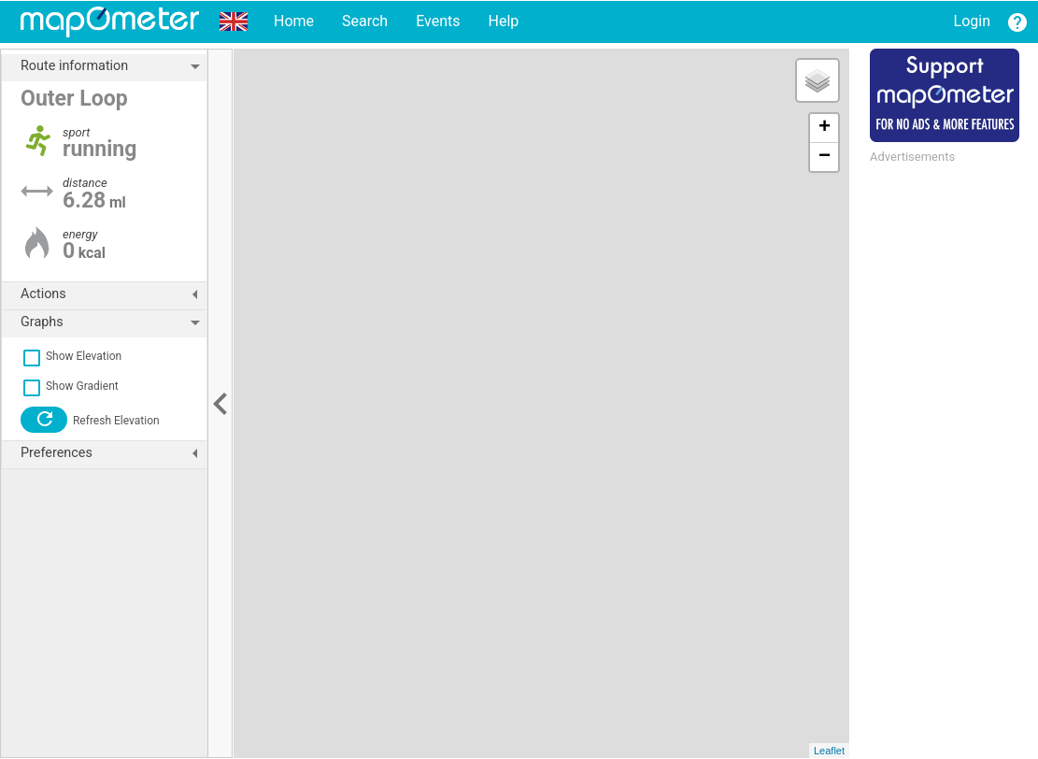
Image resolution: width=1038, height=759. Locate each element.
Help (503, 21)
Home (294, 21)
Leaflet (829, 750)
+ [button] (824, 128)
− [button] (824, 157)
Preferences (113, 453)
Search (365, 21)
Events (438, 21)
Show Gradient (70, 386)
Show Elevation (71, 356)
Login (972, 21)
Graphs (113, 322)
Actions (113, 294)
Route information (113, 66)
